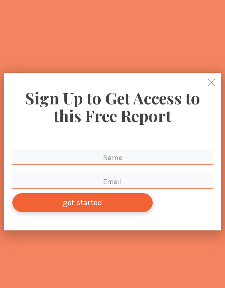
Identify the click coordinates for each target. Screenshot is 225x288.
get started (82, 202)
